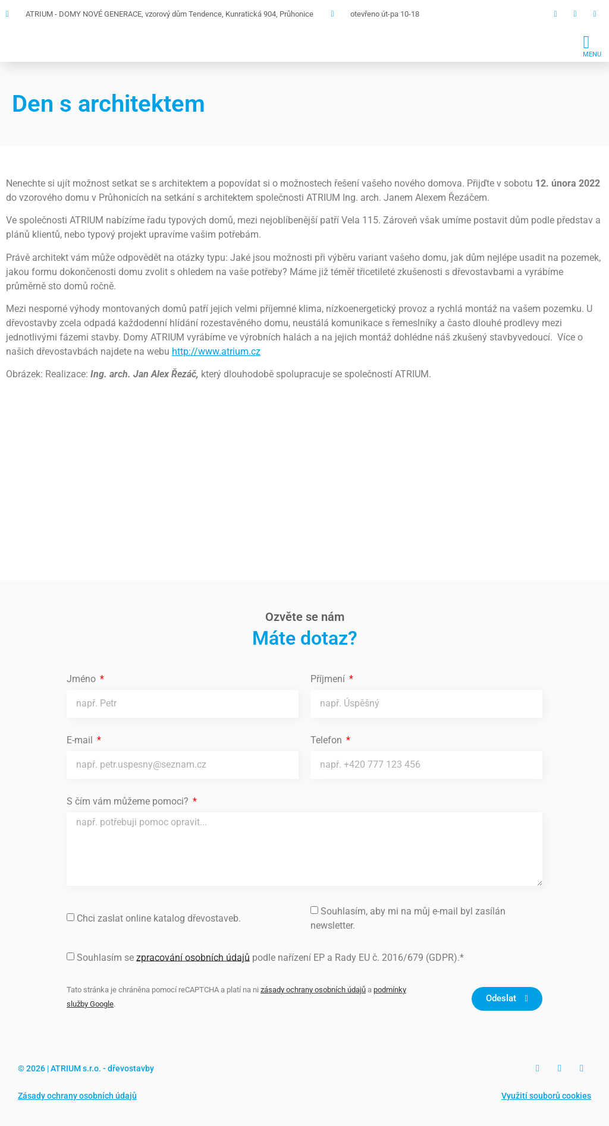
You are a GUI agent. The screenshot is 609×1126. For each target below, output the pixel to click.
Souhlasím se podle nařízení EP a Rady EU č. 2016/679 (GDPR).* (270, 957)
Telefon (327, 741)
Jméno (82, 679)
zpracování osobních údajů (193, 957)
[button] (592, 45)
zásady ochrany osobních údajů (313, 989)
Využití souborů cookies (546, 1095)
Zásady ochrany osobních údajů (77, 1095)
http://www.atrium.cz (216, 351)
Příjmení (328, 679)
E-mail (81, 741)
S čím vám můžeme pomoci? (129, 802)
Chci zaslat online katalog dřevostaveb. (159, 917)
